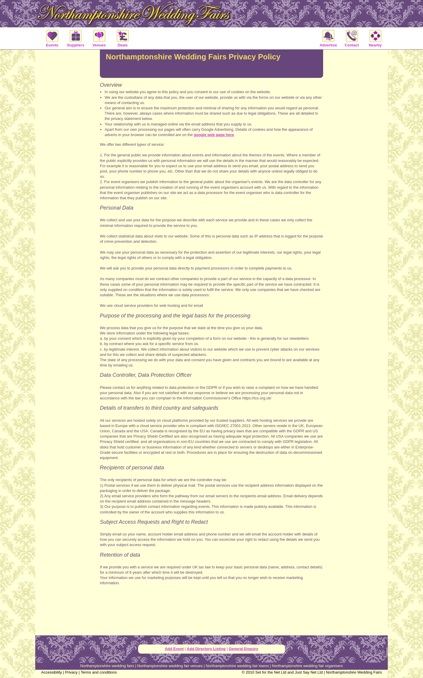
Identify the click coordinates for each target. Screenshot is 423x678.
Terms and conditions (99, 672)
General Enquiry (243, 649)
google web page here (214, 135)
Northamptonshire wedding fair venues (170, 666)
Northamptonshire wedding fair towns (237, 666)
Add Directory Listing (206, 649)
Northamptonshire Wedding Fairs (354, 672)
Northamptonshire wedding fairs (107, 666)
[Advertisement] (211, 613)
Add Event (174, 649)
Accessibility (51, 672)
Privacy (71, 672)
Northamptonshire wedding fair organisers (307, 666)
